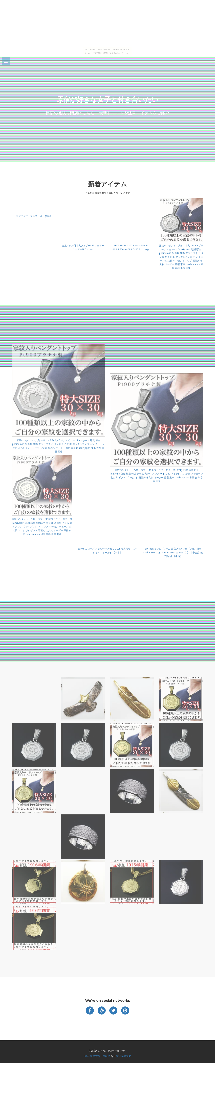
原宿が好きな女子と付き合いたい (107, 99)
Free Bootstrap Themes (97, 1055)
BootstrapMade (122, 1055)
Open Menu (6, 61)
